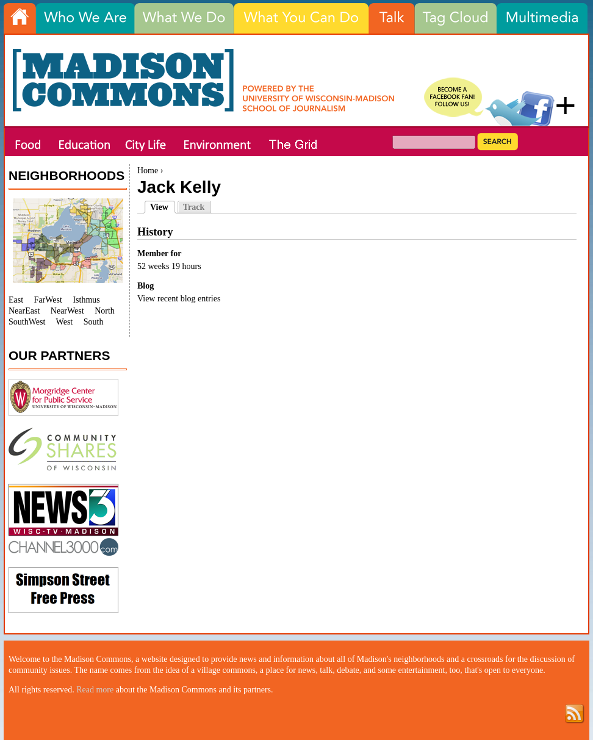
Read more (94, 689)
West (64, 321)
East (16, 299)
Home (147, 170)
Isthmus (86, 299)
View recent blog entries (178, 298)
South (94, 321)
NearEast (24, 310)
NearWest (67, 310)
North (105, 310)
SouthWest (27, 321)
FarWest (48, 299)
